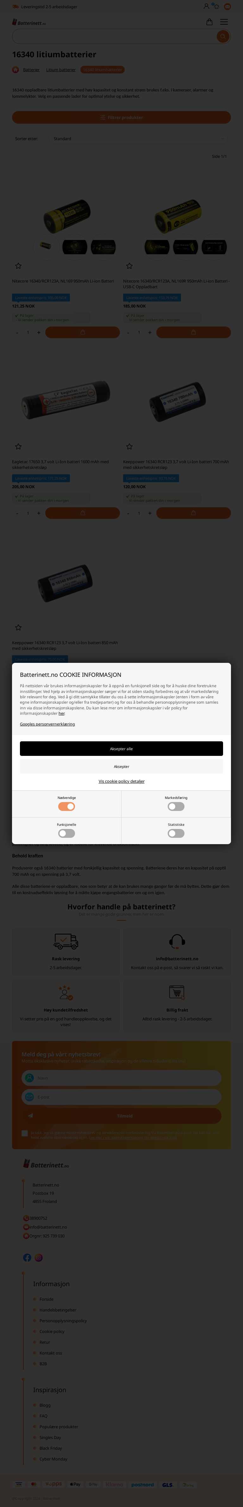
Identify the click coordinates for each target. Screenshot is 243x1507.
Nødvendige (67, 803)
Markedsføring (176, 803)
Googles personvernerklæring (47, 724)
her (61, 713)
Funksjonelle (66, 830)
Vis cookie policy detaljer (122, 781)
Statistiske (176, 830)
